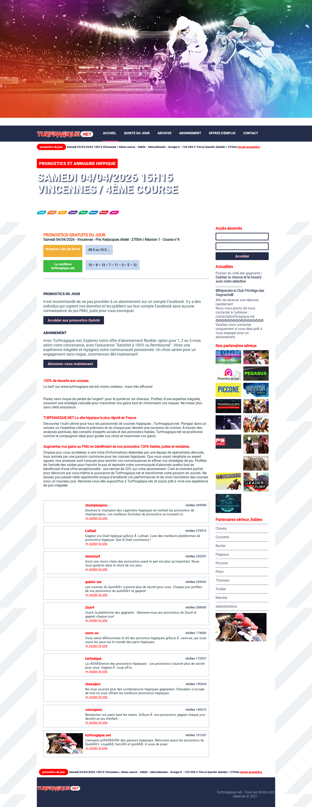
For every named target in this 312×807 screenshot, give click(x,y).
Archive (164, 133)
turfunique (93, 659)
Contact (250, 133)
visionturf (92, 556)
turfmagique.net (98, 735)
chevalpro (93, 684)
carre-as (92, 633)
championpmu (96, 505)
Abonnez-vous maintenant (70, 364)
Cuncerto (222, 537)
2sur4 (89, 607)
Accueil (109, 133)
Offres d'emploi (222, 133)
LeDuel (90, 531)
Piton (220, 572)
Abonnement (190, 133)
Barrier (221, 546)
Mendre (221, 598)
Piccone (222, 563)
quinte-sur (93, 582)
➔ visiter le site (96, 518)
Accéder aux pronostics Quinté (74, 320)
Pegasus (222, 554)
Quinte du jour (137, 133)
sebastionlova (226, 606)
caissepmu (93, 710)
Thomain (222, 580)
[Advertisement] (156, 32)
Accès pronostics (249, 147)
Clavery (221, 528)
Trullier (221, 589)
